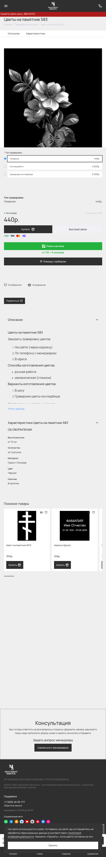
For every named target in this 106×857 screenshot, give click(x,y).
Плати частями (53, 246)
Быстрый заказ (78, 229)
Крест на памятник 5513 (18, 545)
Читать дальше (16, 408)
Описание (14, 33)
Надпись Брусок (62, 545)
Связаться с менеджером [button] (53, 747)
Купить (15, 565)
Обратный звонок (13, 805)
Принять (53, 845)
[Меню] (6, 6)
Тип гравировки (13, 152)
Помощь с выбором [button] (53, 261)
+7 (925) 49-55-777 (14, 802)
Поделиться (14, 300)
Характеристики (35, 33)
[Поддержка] (100, 6)
